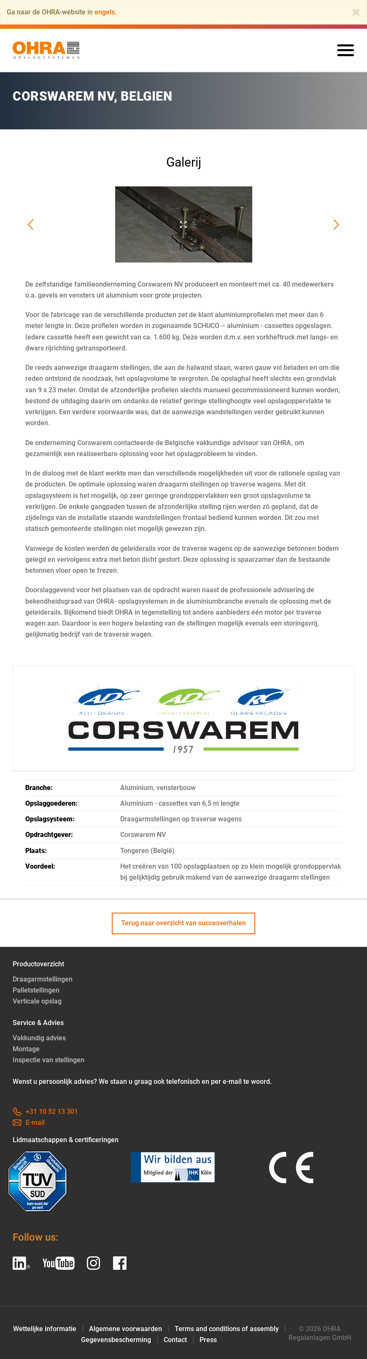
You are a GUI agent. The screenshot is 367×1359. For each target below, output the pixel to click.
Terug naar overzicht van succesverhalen (183, 923)
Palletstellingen (36, 990)
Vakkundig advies (39, 1038)
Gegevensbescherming (116, 1340)
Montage (26, 1049)
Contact (175, 1340)
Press (208, 1340)
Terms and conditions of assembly (227, 1329)
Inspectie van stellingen (48, 1060)
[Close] (356, 12)
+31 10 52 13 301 (45, 1111)
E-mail (29, 1122)
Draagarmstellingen (43, 979)
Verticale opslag (37, 1001)
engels (104, 12)
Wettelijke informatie (44, 1329)
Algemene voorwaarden (125, 1329)
